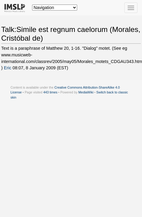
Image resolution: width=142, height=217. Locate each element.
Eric (7, 67)
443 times (50, 92)
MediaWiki (85, 92)
